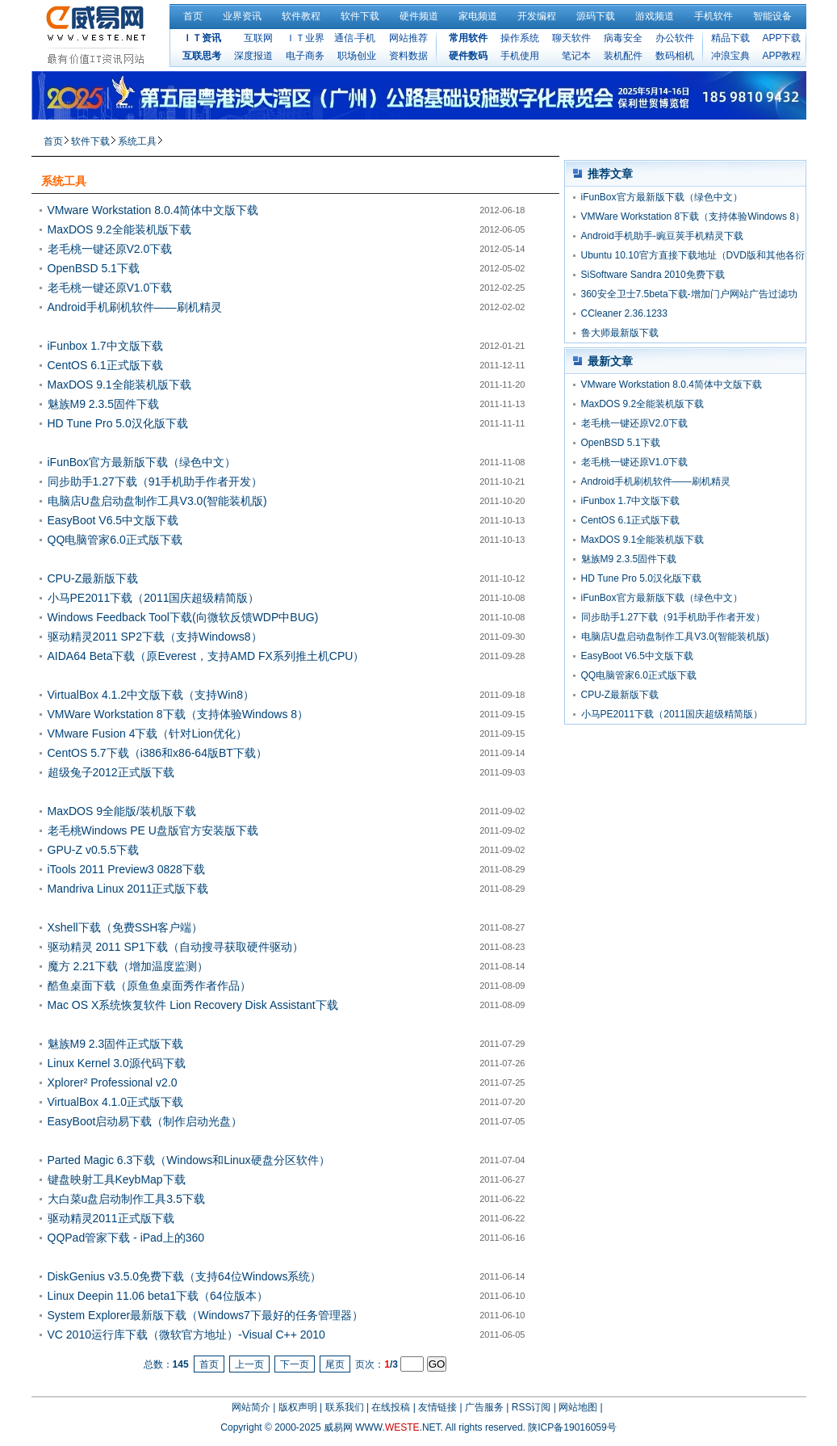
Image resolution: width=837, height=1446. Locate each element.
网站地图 (578, 1407)
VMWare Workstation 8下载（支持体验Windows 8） (178, 714)
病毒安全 (623, 38)
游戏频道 (654, 16)
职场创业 (356, 55)
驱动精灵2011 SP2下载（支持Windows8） (155, 636)
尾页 (335, 1364)
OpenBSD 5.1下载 (94, 268)
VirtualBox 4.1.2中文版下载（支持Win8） (151, 694)
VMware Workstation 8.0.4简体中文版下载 (153, 210)
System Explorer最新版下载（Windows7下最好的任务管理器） (205, 1315)
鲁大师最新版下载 (620, 332)
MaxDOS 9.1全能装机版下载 (119, 384)
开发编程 (536, 16)
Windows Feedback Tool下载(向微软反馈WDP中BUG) (183, 617)
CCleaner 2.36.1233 (624, 313)
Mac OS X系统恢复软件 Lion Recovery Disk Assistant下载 (193, 1004)
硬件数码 (468, 55)
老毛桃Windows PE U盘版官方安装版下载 (153, 830)
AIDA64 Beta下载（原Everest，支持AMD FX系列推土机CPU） (206, 655)
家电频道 (477, 16)
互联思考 (201, 55)
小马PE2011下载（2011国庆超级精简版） (154, 597)
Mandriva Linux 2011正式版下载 (128, 888)
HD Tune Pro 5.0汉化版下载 (118, 423)
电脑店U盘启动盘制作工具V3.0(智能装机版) (157, 500)
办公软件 (674, 38)
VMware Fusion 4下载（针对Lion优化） (147, 733)
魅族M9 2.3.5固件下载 (103, 403)
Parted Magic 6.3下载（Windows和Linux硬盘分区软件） (189, 1160)
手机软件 (713, 16)
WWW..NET (397, 1427)
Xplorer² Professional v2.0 (113, 1082)
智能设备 (772, 16)
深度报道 (253, 55)
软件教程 (301, 16)
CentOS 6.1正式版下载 (105, 365)
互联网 (258, 38)
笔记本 (576, 55)
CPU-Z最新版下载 (93, 578)
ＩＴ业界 (305, 38)
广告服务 (484, 1407)
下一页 (294, 1364)
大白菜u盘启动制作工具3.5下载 (126, 1198)
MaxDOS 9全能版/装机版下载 (122, 811)
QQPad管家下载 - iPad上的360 (126, 1237)
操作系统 (519, 38)
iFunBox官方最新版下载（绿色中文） (142, 462)
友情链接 (437, 1407)
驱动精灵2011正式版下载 (111, 1218)
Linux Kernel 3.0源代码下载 (117, 1063)
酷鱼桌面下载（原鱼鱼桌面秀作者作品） (149, 985)
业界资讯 (242, 16)
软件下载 (360, 16)
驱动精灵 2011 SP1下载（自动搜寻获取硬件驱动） (175, 946)
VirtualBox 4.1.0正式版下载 (116, 1101)
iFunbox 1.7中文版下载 (105, 345)
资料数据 (408, 55)
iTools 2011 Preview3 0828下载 (126, 869)
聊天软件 (571, 38)
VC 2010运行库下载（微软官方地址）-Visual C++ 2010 (186, 1334)
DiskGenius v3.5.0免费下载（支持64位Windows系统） (185, 1276)
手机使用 (519, 55)
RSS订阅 (531, 1407)
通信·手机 (354, 38)
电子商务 (305, 55)
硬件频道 (419, 16)
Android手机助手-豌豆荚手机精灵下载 (662, 236)
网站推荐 (408, 38)
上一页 (249, 1364)
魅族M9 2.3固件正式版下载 (116, 1043)
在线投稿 (390, 1407)
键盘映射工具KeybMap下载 (117, 1179)
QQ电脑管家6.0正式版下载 (115, 539)
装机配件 (623, 55)
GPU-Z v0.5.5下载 (94, 849)
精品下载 (730, 38)
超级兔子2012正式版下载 (111, 772)
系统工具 (137, 141)
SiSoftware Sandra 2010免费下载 (653, 274)
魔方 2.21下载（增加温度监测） (128, 966)
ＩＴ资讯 (201, 38)
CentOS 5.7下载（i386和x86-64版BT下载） (157, 752)
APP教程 (781, 55)
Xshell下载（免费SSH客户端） (125, 927)
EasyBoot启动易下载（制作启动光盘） (145, 1121)
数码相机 (674, 55)
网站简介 (251, 1407)
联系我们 (344, 1407)
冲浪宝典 (730, 55)
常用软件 (468, 38)
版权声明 (297, 1407)
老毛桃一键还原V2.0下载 (110, 248)
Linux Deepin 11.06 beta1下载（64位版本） (158, 1295)
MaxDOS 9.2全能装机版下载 (119, 229)
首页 (193, 16)
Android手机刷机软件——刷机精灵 (135, 307)
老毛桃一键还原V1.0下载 (110, 287)
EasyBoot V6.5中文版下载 (113, 520)
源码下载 (595, 16)
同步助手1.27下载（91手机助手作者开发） (155, 481)
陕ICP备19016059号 (572, 1427)
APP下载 (781, 38)
